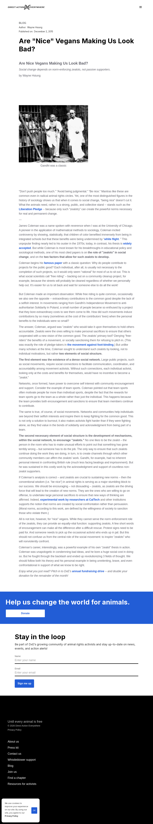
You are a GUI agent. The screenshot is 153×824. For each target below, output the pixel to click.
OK (34, 810)
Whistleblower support (22, 759)
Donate (25, 613)
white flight (111, 239)
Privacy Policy (11, 816)
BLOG (22, 23)
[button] (140, 7)
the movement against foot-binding (90, 344)
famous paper (52, 263)
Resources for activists (22, 784)
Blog (10, 765)
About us (13, 741)
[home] (28, 7)
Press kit (13, 747)
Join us (12, 771)
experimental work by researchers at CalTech (70, 499)
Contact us (14, 753)
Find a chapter (17, 777)
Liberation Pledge (30, 209)
